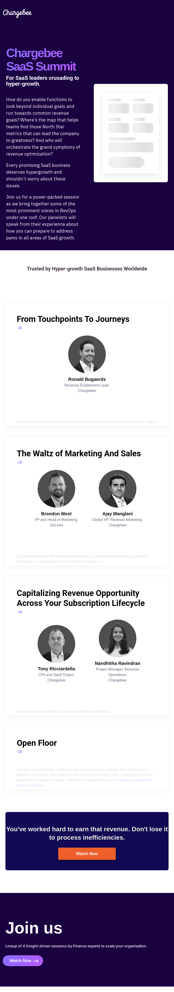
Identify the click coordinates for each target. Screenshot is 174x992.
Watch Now (87, 853)
